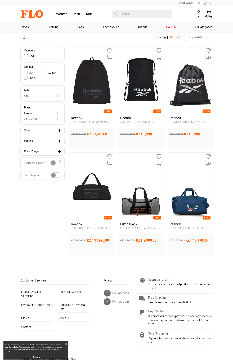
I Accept (36, 357)
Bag (31, 56)
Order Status (186, 2)
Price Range (31, 151)
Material (29, 140)
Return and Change (70, 291)
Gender (28, 66)
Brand (27, 107)
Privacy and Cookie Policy (36, 305)
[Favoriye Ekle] (109, 50)
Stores (25, 318)
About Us (64, 318)
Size (26, 89)
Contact (26, 327)
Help (198, 2)
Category (29, 50)
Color (27, 130)
